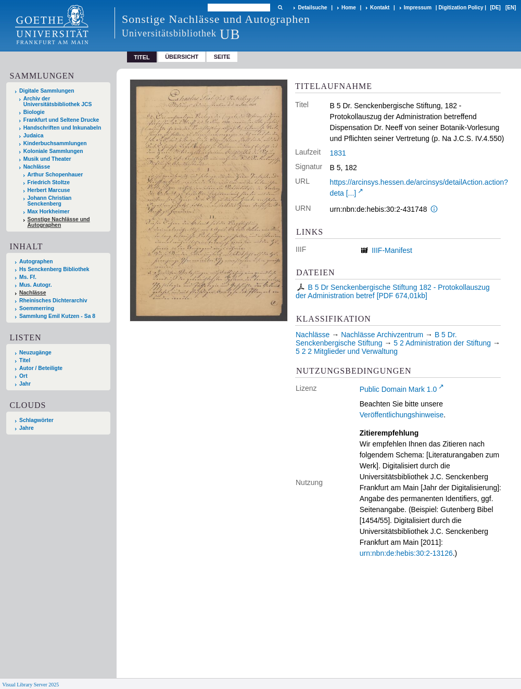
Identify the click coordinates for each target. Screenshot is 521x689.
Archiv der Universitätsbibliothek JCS (57, 101)
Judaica (33, 135)
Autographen (36, 261)
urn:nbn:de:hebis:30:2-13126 (406, 553)
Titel (24, 360)
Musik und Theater (47, 159)
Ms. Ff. (27, 277)
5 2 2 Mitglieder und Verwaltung (347, 351)
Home (348, 7)
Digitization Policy (460, 7)
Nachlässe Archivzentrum (382, 334)
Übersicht (181, 57)
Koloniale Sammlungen (53, 151)
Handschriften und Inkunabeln (62, 128)
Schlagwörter (36, 420)
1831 (338, 153)
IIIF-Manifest (392, 250)
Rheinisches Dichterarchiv (53, 300)
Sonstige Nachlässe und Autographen (59, 222)
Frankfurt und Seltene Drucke (61, 120)
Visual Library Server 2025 (30, 684)
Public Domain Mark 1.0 (398, 389)
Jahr (25, 384)
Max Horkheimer (49, 211)
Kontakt (379, 7)
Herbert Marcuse (49, 190)
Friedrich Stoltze (49, 182)
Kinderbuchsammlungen (55, 143)
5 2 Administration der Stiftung (442, 343)
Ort (23, 376)
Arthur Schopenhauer (55, 174)
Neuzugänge (35, 352)
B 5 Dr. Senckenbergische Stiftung (376, 338)
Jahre (26, 428)
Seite (222, 57)
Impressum (417, 7)
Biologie (34, 112)
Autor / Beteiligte (40, 368)
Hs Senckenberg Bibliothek (54, 269)
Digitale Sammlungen (46, 91)
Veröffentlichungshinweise (402, 415)
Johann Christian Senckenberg (50, 201)
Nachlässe (36, 167)
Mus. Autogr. (35, 285)
